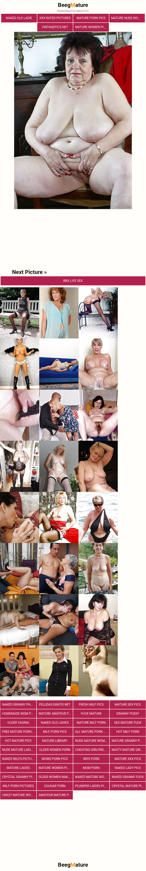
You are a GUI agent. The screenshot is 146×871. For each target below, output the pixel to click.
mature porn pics (91, 18)
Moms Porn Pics (55, 759)
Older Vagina (18, 722)
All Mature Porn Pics (92, 732)
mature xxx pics (128, 759)
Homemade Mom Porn (19, 713)
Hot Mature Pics (18, 741)
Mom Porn (91, 768)
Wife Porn (91, 759)
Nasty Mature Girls (128, 750)
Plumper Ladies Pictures (92, 786)
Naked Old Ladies (55, 722)
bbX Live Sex (73, 281)
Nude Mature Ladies (18, 750)
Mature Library (55, 741)
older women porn (54, 750)
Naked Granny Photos (19, 704)
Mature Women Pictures (56, 768)
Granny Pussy (127, 713)
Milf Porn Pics (55, 732)
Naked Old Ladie (19, 18)
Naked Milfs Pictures (19, 759)
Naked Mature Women (92, 777)
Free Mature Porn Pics (19, 732)
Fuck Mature (91, 713)
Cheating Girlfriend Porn (92, 750)
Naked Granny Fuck (128, 777)
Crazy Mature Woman (19, 795)
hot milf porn (127, 732)
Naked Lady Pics (128, 768)
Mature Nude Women (128, 18)
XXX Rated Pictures (55, 18)
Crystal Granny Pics (19, 777)
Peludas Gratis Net (54, 704)
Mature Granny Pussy (129, 741)
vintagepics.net (55, 27)
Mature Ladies (18, 768)
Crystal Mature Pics (128, 786)
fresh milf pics (91, 704)
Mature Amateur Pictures (56, 713)
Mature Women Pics (91, 27)
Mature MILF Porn (91, 722)
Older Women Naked (55, 777)
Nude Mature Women (92, 741)
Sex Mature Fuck (127, 722)
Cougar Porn (54, 786)
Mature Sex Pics (128, 704)
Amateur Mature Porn (56, 795)
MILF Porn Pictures (18, 786)
